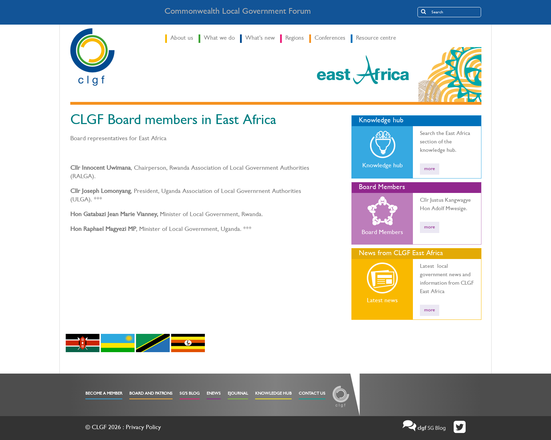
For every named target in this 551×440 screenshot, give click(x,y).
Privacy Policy (143, 428)
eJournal (238, 394)
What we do (219, 38)
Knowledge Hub (273, 394)
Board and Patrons (151, 394)
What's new (260, 38)
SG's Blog (190, 394)
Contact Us (312, 394)
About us (181, 38)
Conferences (330, 38)
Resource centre (376, 38)
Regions (294, 38)
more (429, 169)
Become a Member (103, 394)
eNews (214, 394)
